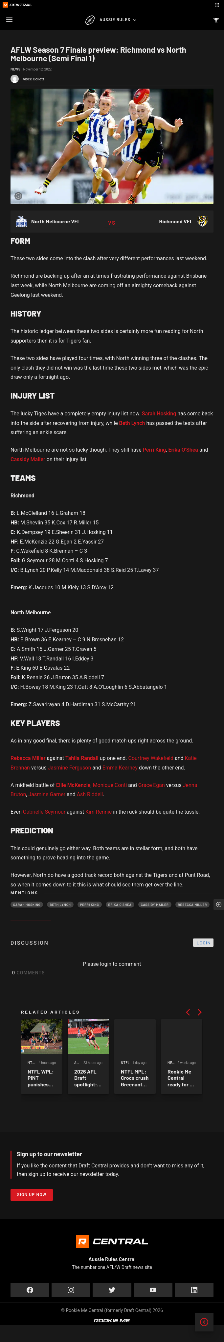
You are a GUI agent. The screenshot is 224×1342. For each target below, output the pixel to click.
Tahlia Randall (82, 758)
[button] (188, 1012)
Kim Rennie (98, 812)
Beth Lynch (132, 423)
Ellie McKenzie (73, 785)
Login (203, 942)
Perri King (154, 450)
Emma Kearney (120, 768)
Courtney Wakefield (150, 758)
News (16, 69)
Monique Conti (110, 785)
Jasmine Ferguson (69, 768)
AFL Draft (130, 1086)
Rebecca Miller (28, 758)
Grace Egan (151, 785)
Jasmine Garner (46, 794)
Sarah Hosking (159, 413)
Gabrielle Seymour (44, 812)
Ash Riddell (90, 794)
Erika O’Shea (183, 450)
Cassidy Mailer (28, 459)
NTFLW (33, 1086)
